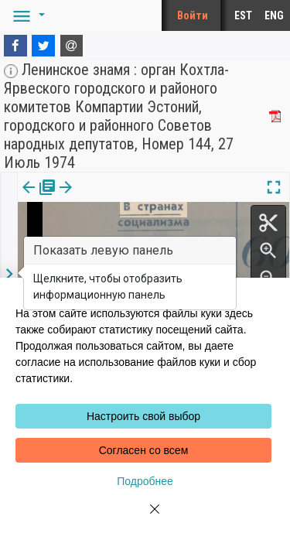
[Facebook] (15, 45)
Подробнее (145, 481)
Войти (192, 15)
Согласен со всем (144, 450)
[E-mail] (72, 45)
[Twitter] (43, 45)
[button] (26, 15)
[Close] (145, 518)
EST (243, 15)
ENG (274, 15)
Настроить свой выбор (143, 416)
